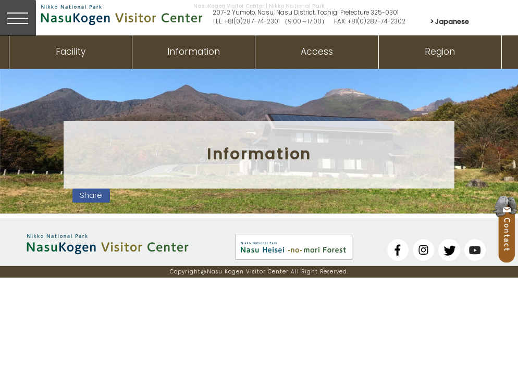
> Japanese (449, 21)
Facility (70, 51)
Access (317, 51)
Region (440, 51)
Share (91, 195)
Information (193, 51)
